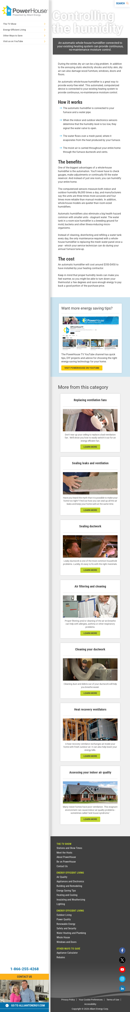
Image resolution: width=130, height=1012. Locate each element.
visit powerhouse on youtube (81, 368)
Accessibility (90, 1004)
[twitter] (122, 960)
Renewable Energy (66, 923)
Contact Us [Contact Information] (24, 976)
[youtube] (122, 969)
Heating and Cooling (67, 895)
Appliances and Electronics (70, 881)
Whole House (63, 937)
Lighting (61, 904)
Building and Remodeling (69, 886)
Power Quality (64, 919)
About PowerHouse (66, 857)
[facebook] (122, 950)
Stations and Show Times (69, 848)
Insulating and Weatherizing (71, 899)
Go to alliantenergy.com (25, 1005)
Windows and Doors (66, 942)
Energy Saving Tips (66, 890)
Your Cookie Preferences (91, 999)
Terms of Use (113, 999)
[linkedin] (122, 988)
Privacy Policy (68, 999)
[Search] (122, 3)
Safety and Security (66, 928)
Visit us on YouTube (24, 41)
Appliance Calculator (67, 952)
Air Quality (62, 877)
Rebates (61, 957)
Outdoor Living (64, 914)
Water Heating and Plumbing (71, 932)
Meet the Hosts (64, 852)
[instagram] (122, 979)
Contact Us (62, 866)
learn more (90, 447)
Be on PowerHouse (66, 861)
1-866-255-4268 (24, 969)
